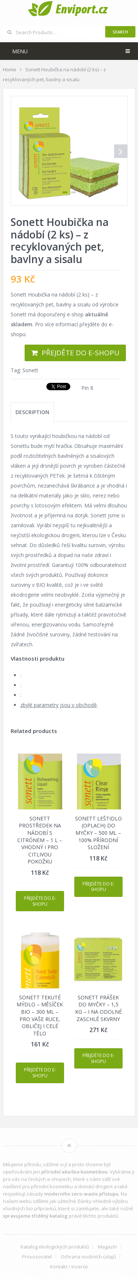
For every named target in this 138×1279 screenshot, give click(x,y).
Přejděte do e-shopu (80, 353)
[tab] (32, 412)
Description (32, 412)
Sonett (30, 370)
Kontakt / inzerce (69, 1266)
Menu (20, 51)
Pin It (87, 387)
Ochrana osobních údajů (88, 1256)
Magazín (107, 1246)
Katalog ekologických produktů (55, 1246)
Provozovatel (37, 1256)
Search (120, 32)
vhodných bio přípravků (29, 1208)
